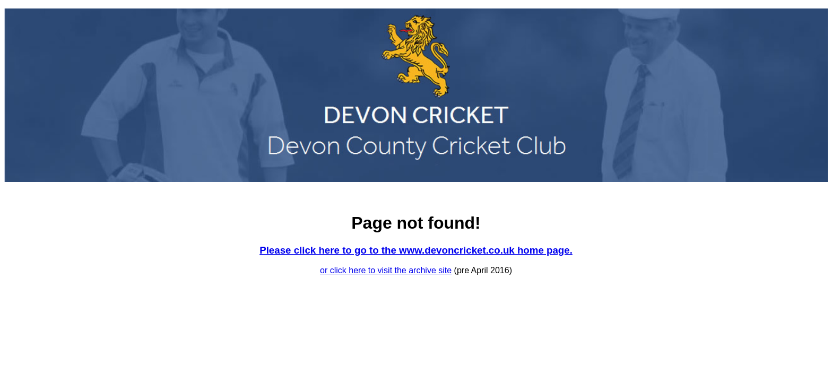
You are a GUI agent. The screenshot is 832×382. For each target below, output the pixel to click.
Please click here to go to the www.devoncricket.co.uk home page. (416, 250)
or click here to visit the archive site (386, 270)
